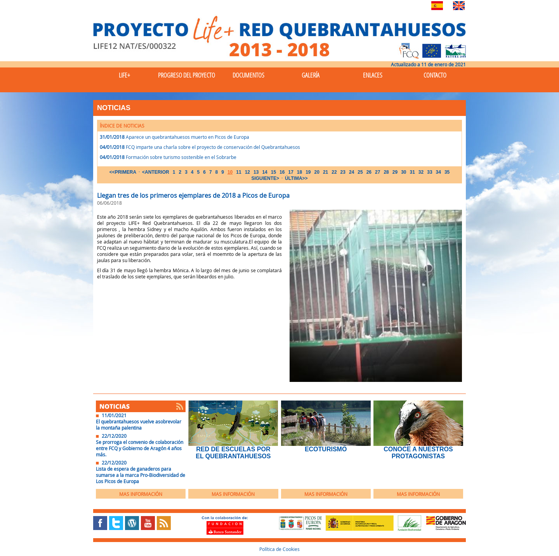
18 (299, 172)
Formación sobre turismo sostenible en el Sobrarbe (181, 157)
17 (290, 172)
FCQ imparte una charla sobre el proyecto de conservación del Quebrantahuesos (213, 147)
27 (377, 172)
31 (412, 172)
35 (447, 172)
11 (238, 172)
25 (360, 172)
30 (403, 172)
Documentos (248, 75)
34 (438, 172)
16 (282, 172)
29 (395, 172)
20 (316, 172)
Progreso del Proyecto (186, 75)
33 (429, 172)
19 (308, 172)
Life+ (124, 75)
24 (351, 172)
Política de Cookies (279, 549)
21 (325, 172)
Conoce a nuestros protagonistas (418, 452)
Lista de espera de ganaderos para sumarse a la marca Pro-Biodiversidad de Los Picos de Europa (140, 475)
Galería (310, 75)
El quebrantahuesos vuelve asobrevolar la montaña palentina (138, 424)
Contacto (435, 75)
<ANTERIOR (155, 172)
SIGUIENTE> (265, 178)
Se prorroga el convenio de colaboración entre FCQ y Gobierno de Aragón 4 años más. (139, 448)
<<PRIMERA (122, 172)
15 (273, 172)
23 (342, 172)
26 (369, 172)
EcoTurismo (326, 449)
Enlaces (372, 75)
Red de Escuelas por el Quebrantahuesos (233, 452)
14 (264, 172)
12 (247, 172)
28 (386, 172)
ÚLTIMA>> (296, 178)
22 (334, 172)
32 (421, 172)
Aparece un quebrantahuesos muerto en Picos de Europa (187, 137)
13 (256, 172)
